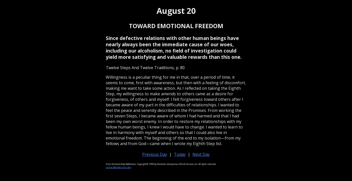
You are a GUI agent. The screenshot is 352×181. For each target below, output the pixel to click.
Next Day (201, 154)
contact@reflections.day (118, 167)
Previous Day (154, 154)
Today (180, 154)
